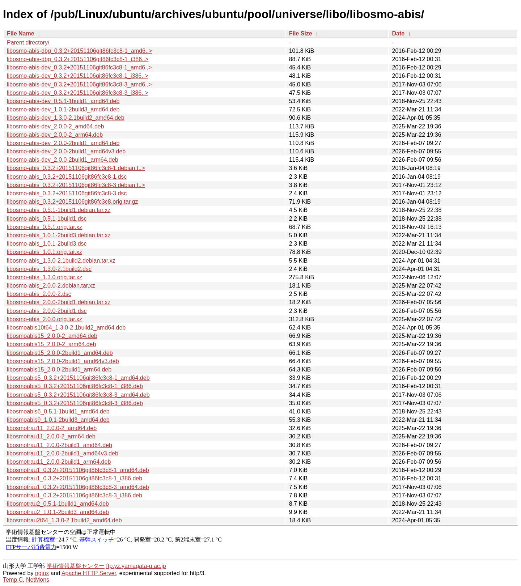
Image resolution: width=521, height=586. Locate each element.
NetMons (37, 580)
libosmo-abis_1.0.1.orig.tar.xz (44, 252)
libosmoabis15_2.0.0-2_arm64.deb (51, 344)
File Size (300, 33)
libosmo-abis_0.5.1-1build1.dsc (47, 219)
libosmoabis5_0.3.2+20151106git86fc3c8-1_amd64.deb (78, 378)
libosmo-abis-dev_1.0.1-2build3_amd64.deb (63, 109)
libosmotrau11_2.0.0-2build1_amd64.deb (59, 445)
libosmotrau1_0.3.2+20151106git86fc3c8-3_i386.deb (74, 495)
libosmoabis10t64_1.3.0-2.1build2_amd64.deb (66, 327)
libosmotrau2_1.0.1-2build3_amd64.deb (58, 512)
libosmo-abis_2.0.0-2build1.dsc (47, 311)
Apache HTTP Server (89, 573)
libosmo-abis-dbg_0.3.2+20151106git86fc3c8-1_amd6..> (79, 51)
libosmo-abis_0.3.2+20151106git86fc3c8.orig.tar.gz (72, 202)
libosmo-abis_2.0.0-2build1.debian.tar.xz (58, 302)
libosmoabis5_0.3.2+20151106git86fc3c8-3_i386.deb (75, 403)
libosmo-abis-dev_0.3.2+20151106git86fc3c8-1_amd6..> (79, 67)
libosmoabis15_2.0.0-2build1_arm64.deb (59, 369)
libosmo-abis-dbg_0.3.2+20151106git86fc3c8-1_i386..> (77, 59)
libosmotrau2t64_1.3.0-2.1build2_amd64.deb (64, 520)
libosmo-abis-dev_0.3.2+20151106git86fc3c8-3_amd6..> (79, 84)
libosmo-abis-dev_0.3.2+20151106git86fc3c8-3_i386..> (77, 93)
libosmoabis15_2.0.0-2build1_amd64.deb (60, 353)
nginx (42, 573)
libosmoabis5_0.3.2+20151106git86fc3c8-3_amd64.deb (78, 395)
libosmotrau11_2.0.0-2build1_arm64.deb (59, 462)
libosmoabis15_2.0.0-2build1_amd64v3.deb (63, 361)
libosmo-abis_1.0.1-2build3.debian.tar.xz (58, 235)
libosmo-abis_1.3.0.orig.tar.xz (44, 277)
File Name (20, 33)
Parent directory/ (28, 42)
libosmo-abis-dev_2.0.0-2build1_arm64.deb (62, 160)
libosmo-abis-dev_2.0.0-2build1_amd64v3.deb (66, 151)
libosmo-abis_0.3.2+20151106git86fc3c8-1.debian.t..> (76, 168)
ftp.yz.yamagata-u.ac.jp (136, 566)
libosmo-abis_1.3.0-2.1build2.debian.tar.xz (61, 261)
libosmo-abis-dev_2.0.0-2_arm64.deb (55, 135)
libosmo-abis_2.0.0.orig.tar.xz (44, 319)
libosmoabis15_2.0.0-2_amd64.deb (52, 336)
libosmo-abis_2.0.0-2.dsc (39, 294)
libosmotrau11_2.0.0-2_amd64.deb (52, 428)
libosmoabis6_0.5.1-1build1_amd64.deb (58, 411)
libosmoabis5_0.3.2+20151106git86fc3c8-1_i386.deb (75, 386)
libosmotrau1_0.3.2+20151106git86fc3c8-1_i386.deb (74, 478)
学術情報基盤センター (76, 566)
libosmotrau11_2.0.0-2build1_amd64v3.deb (62, 453)
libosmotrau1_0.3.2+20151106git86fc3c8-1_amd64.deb (78, 470)
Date (398, 33)
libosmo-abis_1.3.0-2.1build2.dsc (49, 269)
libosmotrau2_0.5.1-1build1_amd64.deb (58, 504)
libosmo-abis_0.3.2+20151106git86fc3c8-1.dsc (67, 177)
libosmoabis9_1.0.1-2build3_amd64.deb (58, 420)
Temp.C (13, 580)
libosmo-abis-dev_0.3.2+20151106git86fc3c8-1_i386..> (77, 76)
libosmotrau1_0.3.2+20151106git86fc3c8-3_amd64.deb (78, 487)
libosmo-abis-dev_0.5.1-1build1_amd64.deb (63, 101)
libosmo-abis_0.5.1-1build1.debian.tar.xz (58, 210)
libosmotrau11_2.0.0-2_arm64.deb (51, 436)
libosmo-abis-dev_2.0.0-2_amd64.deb (55, 126)
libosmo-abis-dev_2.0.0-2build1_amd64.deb (63, 143)
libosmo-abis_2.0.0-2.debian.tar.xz (51, 286)
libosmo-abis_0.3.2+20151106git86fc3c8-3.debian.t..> (76, 185)
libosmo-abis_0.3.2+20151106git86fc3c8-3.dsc (67, 193)
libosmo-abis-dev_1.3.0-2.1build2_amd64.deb (65, 118)
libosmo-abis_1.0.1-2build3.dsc (47, 244)
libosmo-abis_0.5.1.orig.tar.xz (44, 227)
